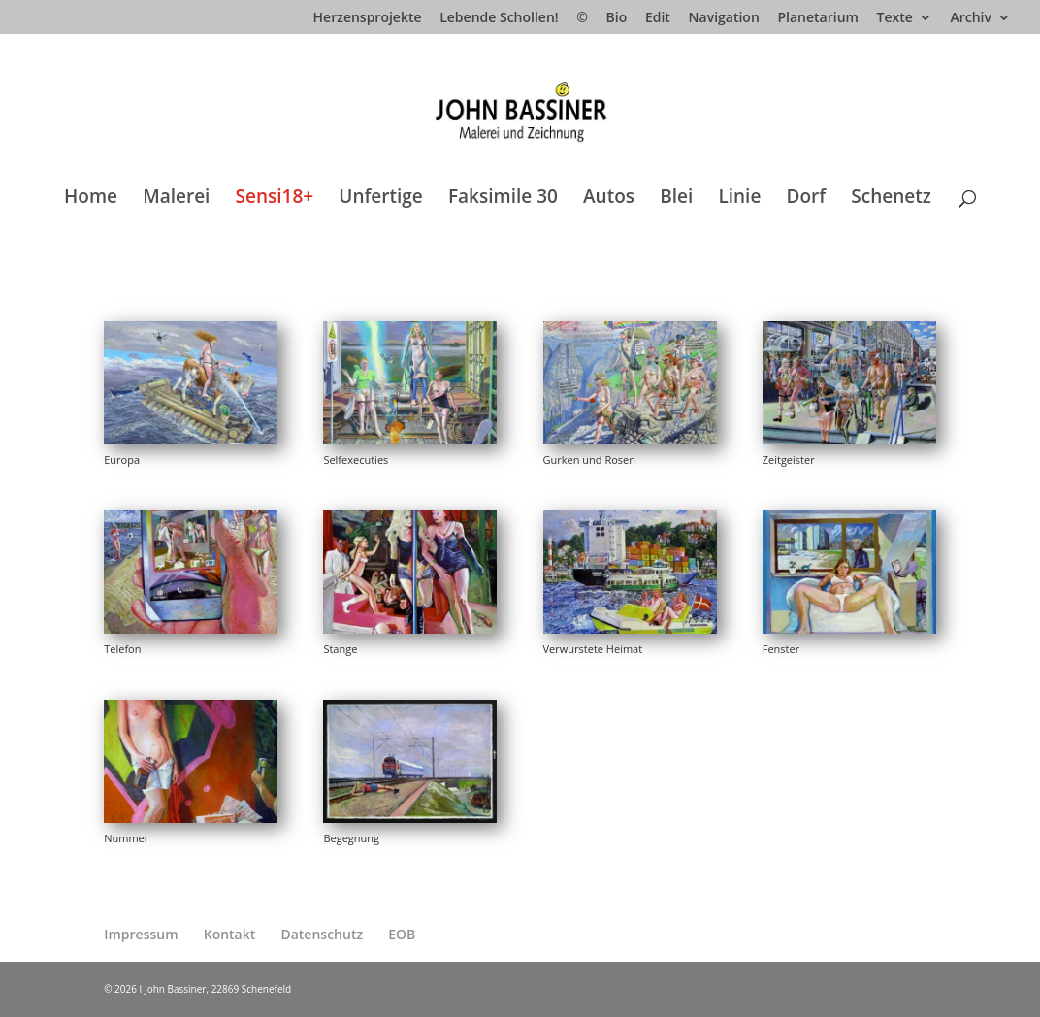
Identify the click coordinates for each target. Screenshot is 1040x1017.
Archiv (970, 18)
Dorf (807, 199)
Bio (617, 18)
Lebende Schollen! (498, 18)
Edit (657, 18)
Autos (608, 199)
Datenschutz (321, 934)
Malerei (176, 199)
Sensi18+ (275, 199)
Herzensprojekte (367, 18)
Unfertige (381, 199)
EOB (401, 934)
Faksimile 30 (503, 199)
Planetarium (817, 18)
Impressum (141, 934)
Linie (739, 199)
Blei (676, 199)
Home (90, 199)
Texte (895, 18)
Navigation (724, 18)
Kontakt (230, 934)
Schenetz (891, 199)
